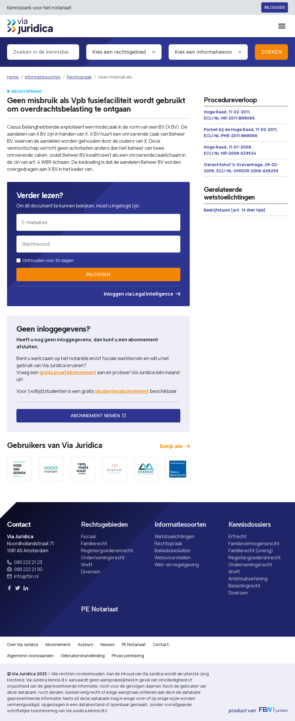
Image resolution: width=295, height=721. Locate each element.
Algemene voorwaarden (30, 655)
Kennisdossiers (249, 525)
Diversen (90, 571)
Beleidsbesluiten (173, 550)
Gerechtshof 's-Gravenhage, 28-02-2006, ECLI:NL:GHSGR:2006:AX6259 (241, 167)
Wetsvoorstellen (173, 557)
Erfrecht (237, 536)
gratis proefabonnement (68, 372)
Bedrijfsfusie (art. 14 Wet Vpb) (235, 210)
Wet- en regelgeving (177, 564)
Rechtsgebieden (104, 525)
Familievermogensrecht (253, 543)
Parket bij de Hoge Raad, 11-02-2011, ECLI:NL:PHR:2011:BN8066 (240, 132)
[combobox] (43, 52)
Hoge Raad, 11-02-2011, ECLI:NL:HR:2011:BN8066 (229, 115)
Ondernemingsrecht (103, 557)
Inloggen (275, 7)
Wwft (86, 564)
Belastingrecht (244, 585)
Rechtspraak (79, 77)
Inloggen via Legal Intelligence (142, 294)
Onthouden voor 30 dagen (48, 260)
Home (13, 77)
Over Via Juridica (22, 644)
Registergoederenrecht (107, 550)
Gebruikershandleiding (83, 655)
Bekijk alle (175, 446)
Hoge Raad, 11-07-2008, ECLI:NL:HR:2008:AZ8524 (230, 150)
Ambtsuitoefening (247, 578)
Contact (161, 644)
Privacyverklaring (128, 655)
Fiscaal (88, 536)
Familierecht (94, 543)
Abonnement (58, 644)
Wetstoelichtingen (174, 536)
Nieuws (107, 644)
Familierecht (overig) (250, 550)
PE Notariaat (99, 609)
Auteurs (85, 644)
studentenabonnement (122, 391)
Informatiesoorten (43, 77)
